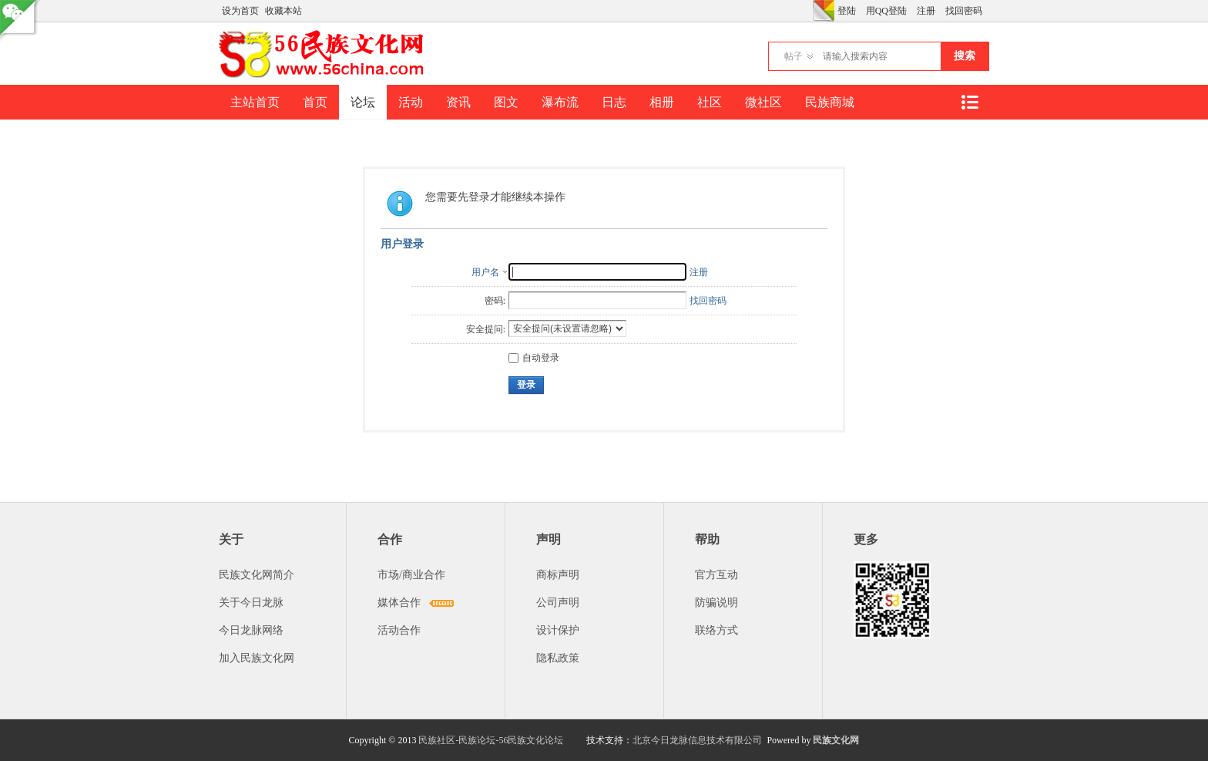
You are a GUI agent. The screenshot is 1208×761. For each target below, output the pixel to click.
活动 (410, 102)
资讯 (458, 102)
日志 (614, 102)
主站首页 (255, 102)
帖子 (793, 56)
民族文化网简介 (256, 575)
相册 (661, 102)
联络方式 (716, 630)
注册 (926, 10)
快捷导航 (969, 102)
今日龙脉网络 (251, 630)
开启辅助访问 (809, 11)
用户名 (485, 272)
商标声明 (557, 575)
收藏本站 (283, 10)
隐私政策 (557, 658)
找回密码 (963, 10)
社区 (709, 102)
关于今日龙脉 (251, 602)
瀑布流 (560, 102)
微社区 (763, 102)
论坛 (363, 102)
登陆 (846, 10)
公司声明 (557, 602)
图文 (506, 102)
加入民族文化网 (256, 658)
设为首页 (240, 10)
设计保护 (557, 630)
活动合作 (399, 630)
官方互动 (716, 575)
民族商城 (829, 102)
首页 (315, 102)
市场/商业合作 (411, 575)
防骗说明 (716, 602)
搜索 (964, 56)
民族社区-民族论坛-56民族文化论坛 (490, 740)
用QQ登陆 (886, 10)
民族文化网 (836, 740)
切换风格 (823, 11)
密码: (495, 300)
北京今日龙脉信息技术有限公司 (697, 740)
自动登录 (533, 357)
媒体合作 (399, 602)
